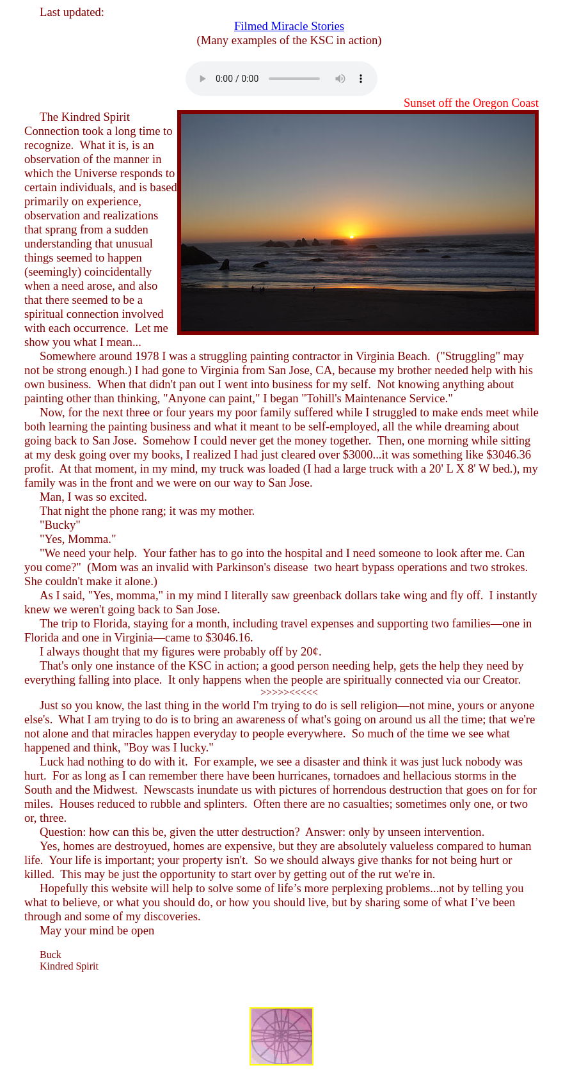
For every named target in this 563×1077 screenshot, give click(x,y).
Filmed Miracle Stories (289, 26)
